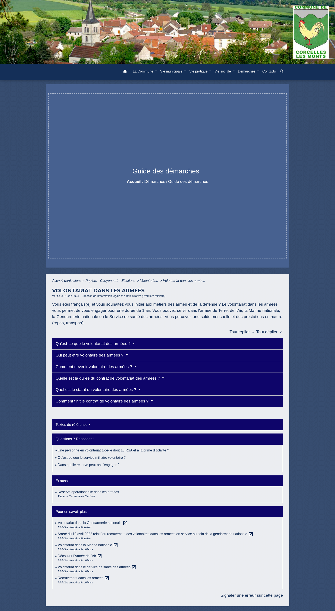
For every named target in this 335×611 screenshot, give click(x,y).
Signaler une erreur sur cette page (252, 595)
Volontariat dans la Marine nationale (88, 545)
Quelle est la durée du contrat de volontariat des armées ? (108, 378)
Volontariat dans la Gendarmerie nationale (93, 523)
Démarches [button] (247, 71)
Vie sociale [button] (223, 71)
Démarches (154, 181)
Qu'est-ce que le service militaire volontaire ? (92, 457)
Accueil (134, 181)
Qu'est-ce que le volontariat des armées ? (94, 343)
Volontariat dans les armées (184, 281)
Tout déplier (269, 332)
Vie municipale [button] (171, 71)
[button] (125, 72)
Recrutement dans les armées (83, 578)
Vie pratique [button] (199, 71)
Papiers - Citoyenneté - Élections (110, 281)
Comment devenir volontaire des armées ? (94, 366)
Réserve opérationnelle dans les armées (88, 492)
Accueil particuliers (67, 281)
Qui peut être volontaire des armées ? (90, 355)
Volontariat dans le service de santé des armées (97, 567)
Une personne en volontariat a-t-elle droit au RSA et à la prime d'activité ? (113, 450)
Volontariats (149, 281)
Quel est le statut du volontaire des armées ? (96, 389)
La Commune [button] (143, 71)
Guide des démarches (188, 181)
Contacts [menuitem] (269, 71)
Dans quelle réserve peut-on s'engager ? (88, 465)
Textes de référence (71, 425)
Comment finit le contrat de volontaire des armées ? (103, 401)
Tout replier (242, 332)
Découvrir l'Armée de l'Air (80, 556)
